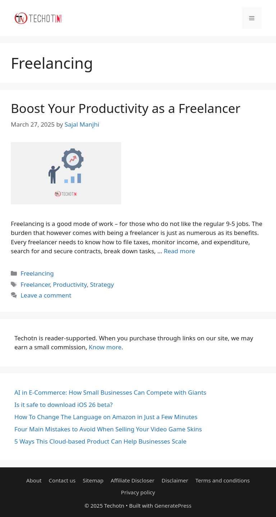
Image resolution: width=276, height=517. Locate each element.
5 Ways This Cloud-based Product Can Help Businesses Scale (100, 441)
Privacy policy (138, 492)
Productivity (70, 284)
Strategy (102, 284)
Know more (105, 347)
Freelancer (35, 284)
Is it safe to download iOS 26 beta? (63, 404)
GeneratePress (173, 505)
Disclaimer (175, 480)
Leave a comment (45, 295)
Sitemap (93, 480)
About (34, 480)
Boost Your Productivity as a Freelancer (125, 108)
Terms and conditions (223, 480)
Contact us (62, 480)
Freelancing (37, 273)
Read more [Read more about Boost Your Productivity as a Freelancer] (179, 251)
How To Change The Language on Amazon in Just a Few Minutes (105, 417)
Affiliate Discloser (133, 480)
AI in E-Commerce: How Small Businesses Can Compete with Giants (110, 392)
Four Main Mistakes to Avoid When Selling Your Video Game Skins (108, 429)
